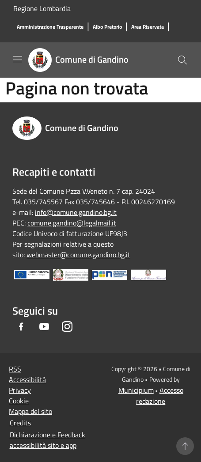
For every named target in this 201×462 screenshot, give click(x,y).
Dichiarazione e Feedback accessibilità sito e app (47, 440)
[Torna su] (185, 446)
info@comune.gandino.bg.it (76, 212)
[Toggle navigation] (17, 59)
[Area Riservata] (147, 27)
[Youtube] (44, 326)
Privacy (20, 390)
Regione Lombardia (42, 8)
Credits (20, 422)
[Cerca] (182, 60)
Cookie (19, 400)
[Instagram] (67, 326)
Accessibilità (27, 379)
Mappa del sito (30, 411)
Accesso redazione (159, 395)
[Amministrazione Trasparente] (50, 27)
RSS (15, 369)
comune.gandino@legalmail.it (71, 223)
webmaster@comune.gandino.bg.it (78, 254)
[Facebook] (21, 326)
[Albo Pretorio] (107, 27)
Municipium (136, 390)
